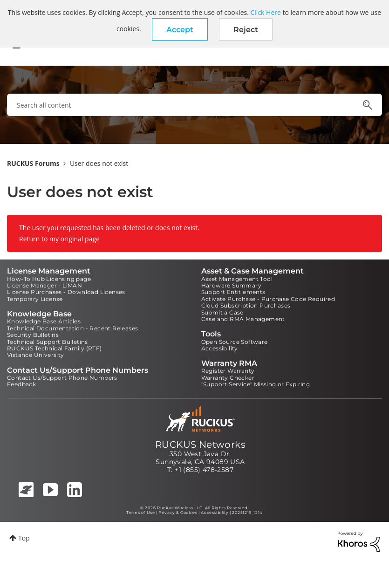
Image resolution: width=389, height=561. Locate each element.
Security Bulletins (33, 334)
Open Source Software (234, 341)
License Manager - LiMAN (44, 285)
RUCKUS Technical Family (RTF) (54, 348)
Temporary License (35, 298)
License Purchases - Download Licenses (66, 291)
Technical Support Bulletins (47, 341)
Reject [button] (245, 29)
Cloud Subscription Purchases (246, 305)
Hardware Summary (231, 285)
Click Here (266, 12)
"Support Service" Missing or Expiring (255, 384)
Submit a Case (222, 312)
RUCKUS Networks (200, 444)
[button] (180, 29)
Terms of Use (140, 512)
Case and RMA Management (243, 318)
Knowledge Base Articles (44, 321)
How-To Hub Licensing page (49, 278)
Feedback (21, 384)
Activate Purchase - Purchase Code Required (268, 298)
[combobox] (194, 105)
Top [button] (24, 538)
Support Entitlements (233, 291)
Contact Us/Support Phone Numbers (62, 377)
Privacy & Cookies (177, 512)
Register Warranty (228, 370)
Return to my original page (59, 238)
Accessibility (219, 348)
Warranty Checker (227, 377)
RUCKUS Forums (33, 163)
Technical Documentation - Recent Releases (72, 328)
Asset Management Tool (237, 278)
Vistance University (35, 354)
